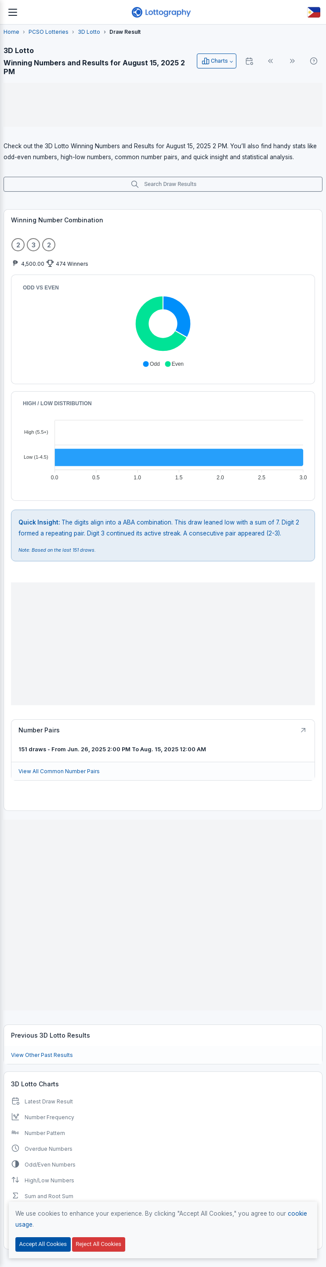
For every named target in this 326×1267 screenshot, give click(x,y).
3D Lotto (89, 32)
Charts (214, 61)
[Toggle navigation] (13, 12)
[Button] (314, 12)
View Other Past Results (42, 1055)
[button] (151, 364)
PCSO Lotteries (49, 32)
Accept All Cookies (43, 1244)
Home (11, 32)
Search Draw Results (163, 184)
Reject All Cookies (98, 1244)
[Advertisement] (163, 105)
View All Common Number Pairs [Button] (59, 771)
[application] (163, 326)
